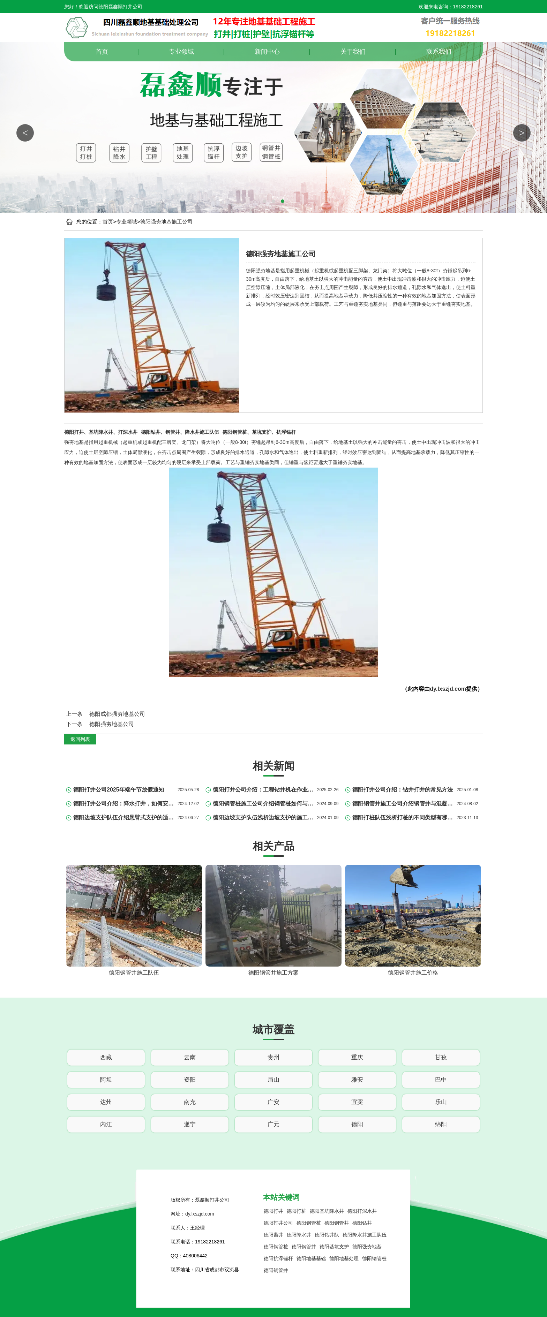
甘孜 (441, 1057)
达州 (106, 1102)
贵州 (273, 1057)
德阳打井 (273, 1211)
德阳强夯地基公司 (111, 724)
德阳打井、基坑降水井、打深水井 (100, 432)
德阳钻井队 (327, 1234)
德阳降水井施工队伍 (365, 1234)
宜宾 (357, 1102)
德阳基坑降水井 (327, 1211)
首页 (102, 51)
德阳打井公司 (278, 1223)
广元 (273, 1124)
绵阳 (441, 1124)
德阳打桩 (296, 1211)
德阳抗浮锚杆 (278, 1258)
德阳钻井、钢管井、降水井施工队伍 (180, 432)
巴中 (441, 1079)
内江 (106, 1124)
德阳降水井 (299, 1234)
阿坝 (106, 1079)
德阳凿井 (273, 1234)
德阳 (357, 1124)
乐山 (441, 1102)
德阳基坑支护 (334, 1246)
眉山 (273, 1079)
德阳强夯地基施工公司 (166, 222)
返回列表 (80, 739)
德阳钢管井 (336, 1223)
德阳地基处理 (344, 1258)
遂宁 (190, 1124)
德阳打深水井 (362, 1211)
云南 (190, 1057)
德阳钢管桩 (309, 1223)
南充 (190, 1102)
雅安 (357, 1079)
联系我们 (438, 51)
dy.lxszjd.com (448, 689)
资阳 (190, 1079)
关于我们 (353, 51)
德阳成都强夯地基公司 (117, 714)
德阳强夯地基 (367, 1246)
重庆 (357, 1057)
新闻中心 (267, 51)
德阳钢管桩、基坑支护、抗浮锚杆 (259, 432)
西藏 (106, 1057)
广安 (273, 1102)
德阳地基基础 (311, 1258)
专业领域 (181, 51)
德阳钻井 (362, 1223)
